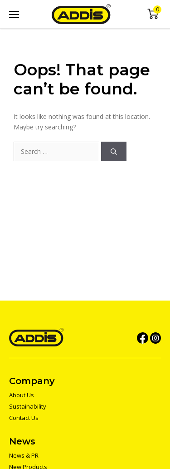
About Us (21, 395)
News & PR (24, 455)
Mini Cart (153, 14)
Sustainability (27, 406)
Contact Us (24, 418)
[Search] (113, 151)
